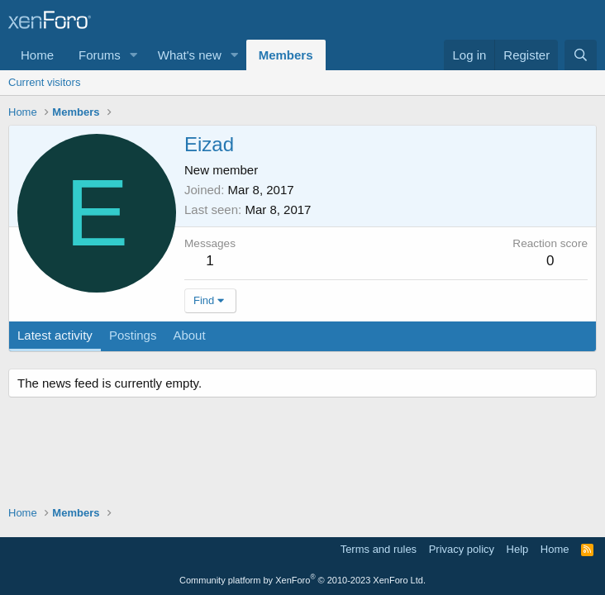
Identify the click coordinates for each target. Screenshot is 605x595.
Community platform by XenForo (302, 580)
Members (286, 55)
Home (37, 55)
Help (518, 549)
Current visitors (44, 82)
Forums (100, 55)
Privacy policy (461, 549)
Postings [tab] (133, 335)
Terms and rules (379, 549)
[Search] (581, 55)
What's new (190, 55)
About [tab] (189, 335)
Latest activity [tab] (55, 335)
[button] (133, 55)
